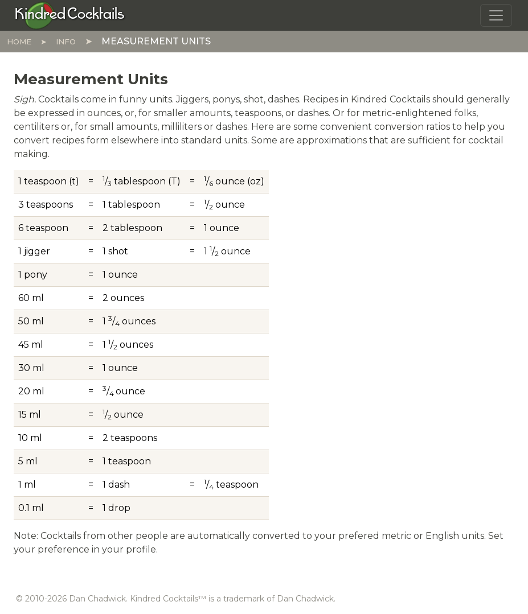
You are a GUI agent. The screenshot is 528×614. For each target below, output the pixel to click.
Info (66, 41)
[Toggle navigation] (496, 15)
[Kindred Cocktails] (70, 14)
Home (19, 41)
